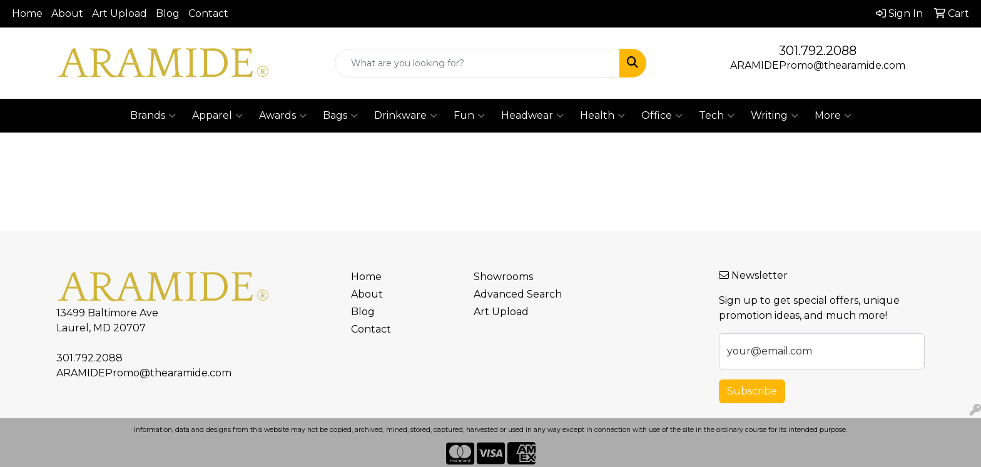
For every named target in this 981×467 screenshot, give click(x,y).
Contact (208, 13)
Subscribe (752, 391)
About (67, 13)
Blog (168, 13)
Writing (774, 115)
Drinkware (405, 115)
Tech (716, 115)
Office (662, 115)
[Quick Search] (478, 63)
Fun (469, 115)
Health (602, 115)
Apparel (217, 115)
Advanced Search (518, 294)
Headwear (532, 115)
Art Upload (119, 13)
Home (27, 13)
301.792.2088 (817, 50)
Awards (283, 115)
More (833, 115)
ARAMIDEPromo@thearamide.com (817, 65)
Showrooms (503, 277)
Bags (340, 115)
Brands (153, 115)
